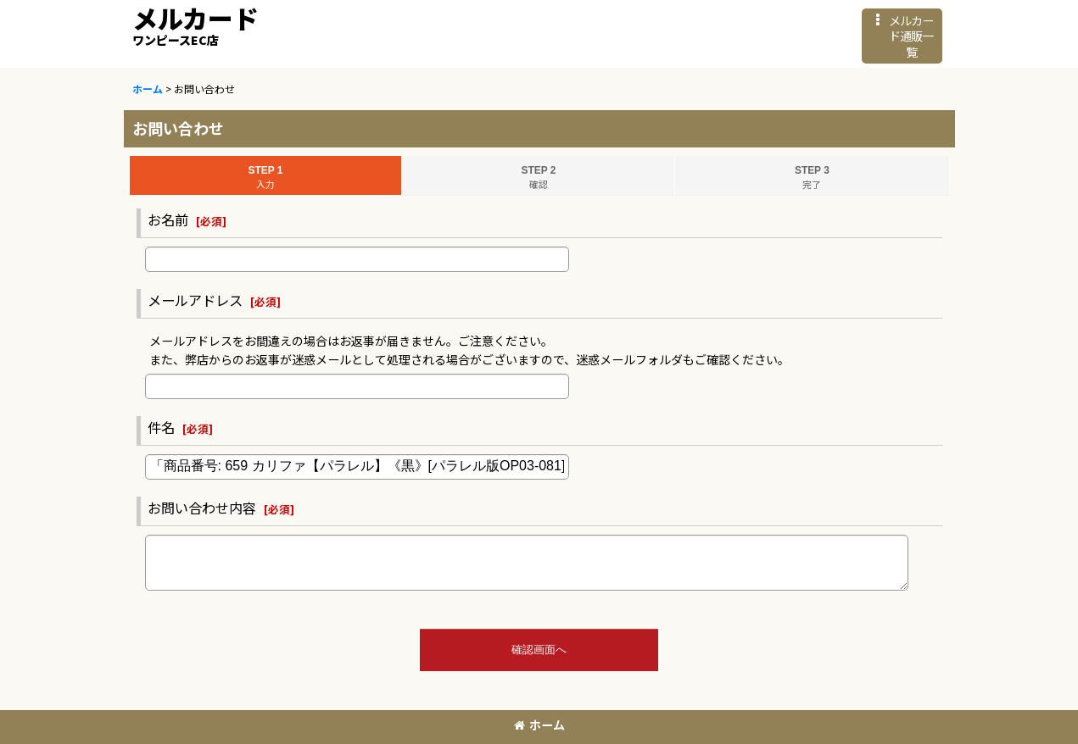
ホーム (539, 724)
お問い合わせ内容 (202, 507)
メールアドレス (195, 300)
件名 (161, 427)
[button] (902, 36)
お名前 (168, 219)
